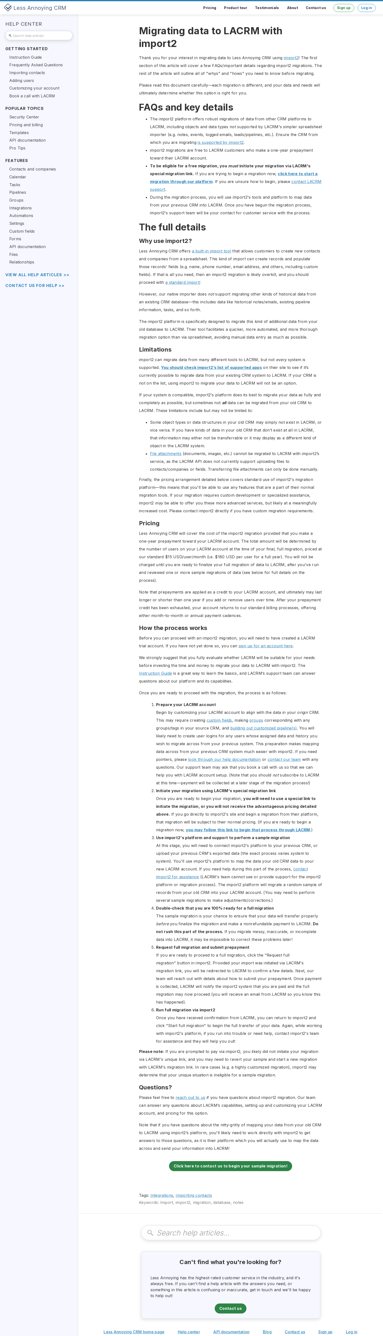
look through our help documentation (224, 759)
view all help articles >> (37, 275)
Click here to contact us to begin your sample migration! (230, 1166)
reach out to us (190, 1097)
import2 (291, 57)
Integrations (161, 1195)
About (292, 8)
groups (256, 720)
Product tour (235, 8)
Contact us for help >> (34, 285)
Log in (366, 8)
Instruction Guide (155, 673)
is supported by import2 (221, 142)
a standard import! (182, 282)
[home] (35, 7)
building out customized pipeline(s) (263, 728)
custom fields (219, 720)
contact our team (284, 759)
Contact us (316, 8)
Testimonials (267, 8)
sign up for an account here (266, 645)
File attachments (165, 453)
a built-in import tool (211, 251)
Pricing (209, 8)
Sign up (344, 8)
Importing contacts (194, 1195)
